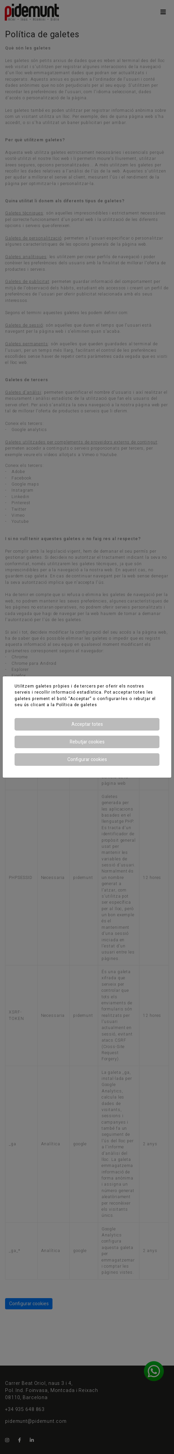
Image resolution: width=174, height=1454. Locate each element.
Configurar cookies (87, 759)
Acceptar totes (87, 724)
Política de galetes (76, 705)
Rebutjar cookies (87, 741)
